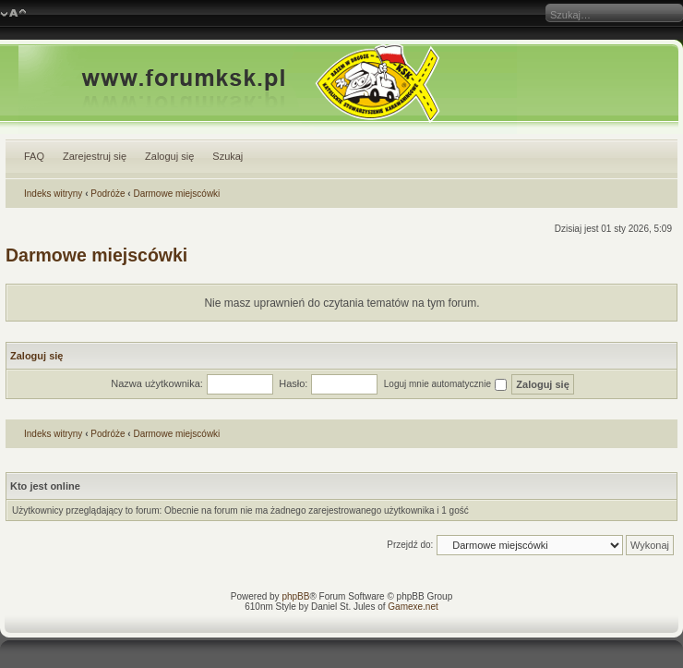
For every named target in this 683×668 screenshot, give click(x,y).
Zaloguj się (169, 156)
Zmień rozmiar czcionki (13, 14)
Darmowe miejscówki (176, 193)
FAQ (34, 156)
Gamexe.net (412, 606)
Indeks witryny (53, 193)
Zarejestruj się (94, 156)
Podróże (107, 193)
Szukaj (227, 156)
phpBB (295, 596)
